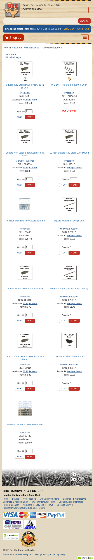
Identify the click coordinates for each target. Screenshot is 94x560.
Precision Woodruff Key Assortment (24, 424)
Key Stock (11, 54)
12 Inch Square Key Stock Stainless (24, 288)
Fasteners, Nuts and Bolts (25, 47)
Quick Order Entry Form (43, 502)
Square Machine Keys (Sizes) (69, 220)
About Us (27, 505)
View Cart (69, 29)
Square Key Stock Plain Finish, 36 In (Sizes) (25, 86)
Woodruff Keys (13, 57)
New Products (29, 499)
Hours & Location (11, 505)
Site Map (67, 499)
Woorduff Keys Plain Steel (69, 356)
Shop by (13, 38)
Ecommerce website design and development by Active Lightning (34, 554)
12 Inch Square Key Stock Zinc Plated (69, 152)
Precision (25, 93)
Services (40, 505)
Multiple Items (30, 99)
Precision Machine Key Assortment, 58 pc (25, 222)
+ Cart (30, 117)
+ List (19, 117)
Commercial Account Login (15, 502)
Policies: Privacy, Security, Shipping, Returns (24, 508)
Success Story (63, 505)
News (50, 505)
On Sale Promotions (49, 499)
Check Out (83, 29)
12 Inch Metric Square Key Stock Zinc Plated (24, 358)
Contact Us (80, 499)
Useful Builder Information (71, 502)
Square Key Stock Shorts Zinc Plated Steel (25, 154)
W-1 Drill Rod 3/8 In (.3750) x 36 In (69, 84)
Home (5, 499)
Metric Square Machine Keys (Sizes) (69, 288)
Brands (15, 499)
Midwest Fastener (25, 160)
